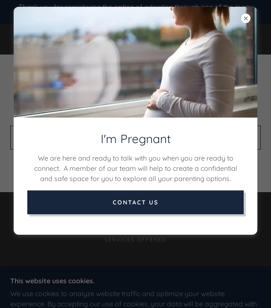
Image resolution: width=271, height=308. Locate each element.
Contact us (135, 202)
